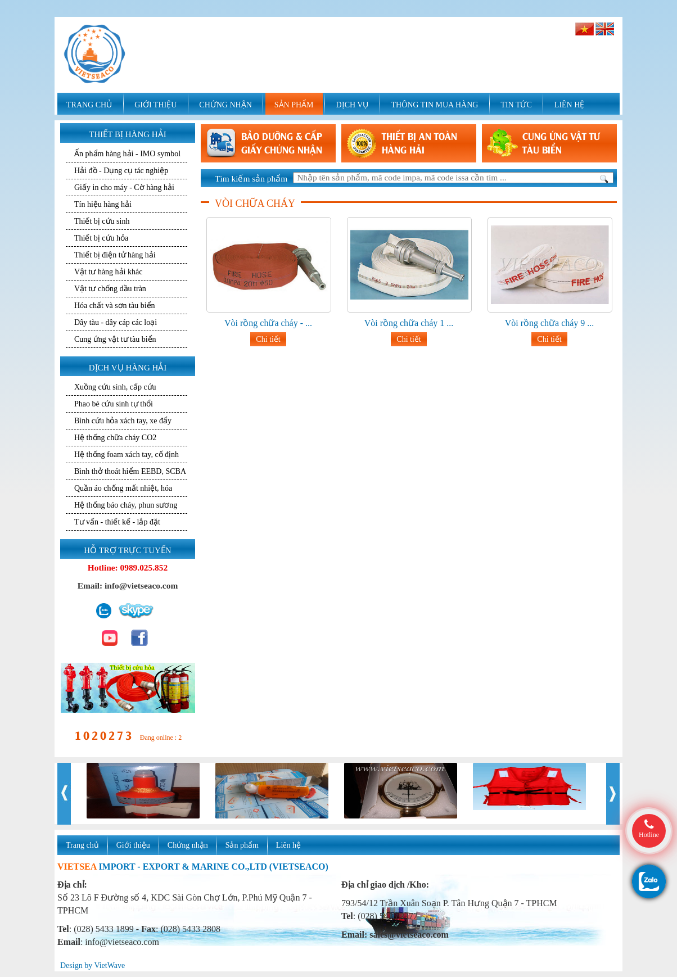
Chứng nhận (188, 845)
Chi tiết (268, 339)
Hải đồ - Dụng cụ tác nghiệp (121, 170)
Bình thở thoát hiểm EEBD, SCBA (130, 471)
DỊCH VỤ (352, 105)
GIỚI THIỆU (155, 105)
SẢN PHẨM (294, 105)
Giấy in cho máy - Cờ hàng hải (124, 187)
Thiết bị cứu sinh (101, 221)
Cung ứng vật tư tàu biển (115, 339)
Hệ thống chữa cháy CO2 (115, 437)
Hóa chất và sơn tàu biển (114, 305)
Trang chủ (82, 845)
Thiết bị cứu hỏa (101, 238)
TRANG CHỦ (89, 105)
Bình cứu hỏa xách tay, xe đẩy (122, 421)
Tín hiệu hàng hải (103, 204)
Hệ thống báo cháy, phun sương (125, 505)
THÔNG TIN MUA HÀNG (434, 105)
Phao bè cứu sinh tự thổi (113, 404)
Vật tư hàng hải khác (108, 272)
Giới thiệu (133, 845)
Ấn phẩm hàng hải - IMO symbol (127, 154)
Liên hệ (288, 845)
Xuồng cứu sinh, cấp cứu (115, 387)
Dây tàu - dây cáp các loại (115, 322)
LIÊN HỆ (569, 105)
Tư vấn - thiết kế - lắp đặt (117, 522)
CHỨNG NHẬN (225, 105)
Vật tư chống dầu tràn (110, 288)
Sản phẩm (242, 845)
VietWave (109, 965)
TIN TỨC (515, 105)
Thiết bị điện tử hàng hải (115, 255)
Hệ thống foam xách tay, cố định (126, 454)
